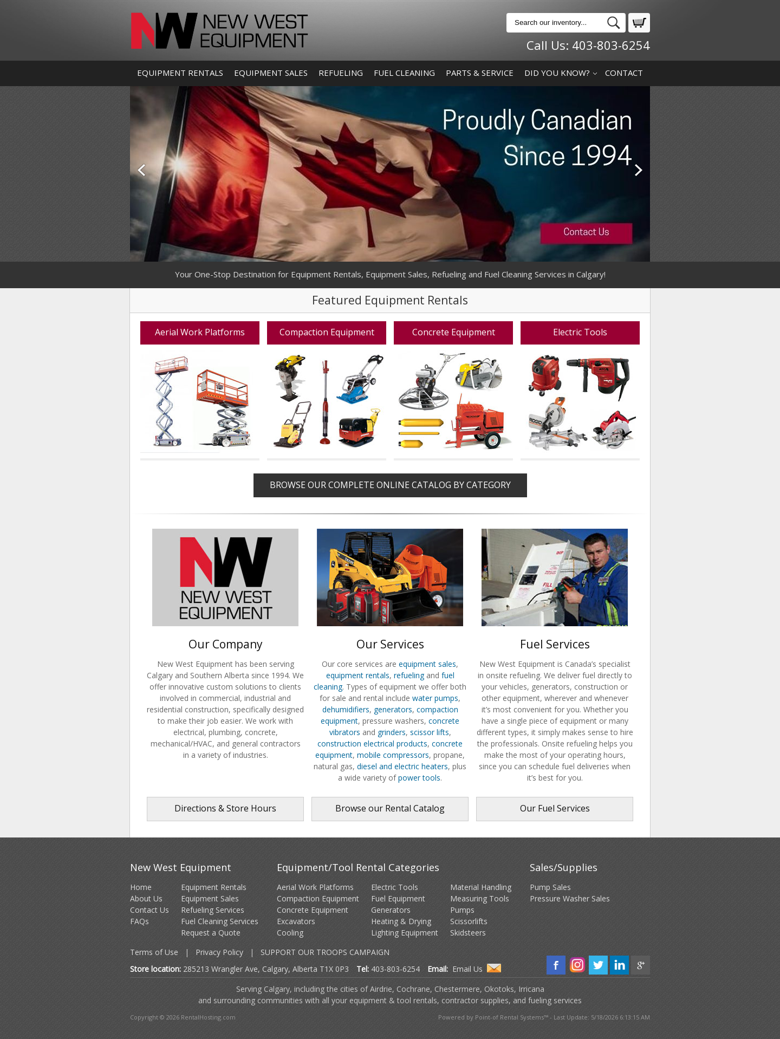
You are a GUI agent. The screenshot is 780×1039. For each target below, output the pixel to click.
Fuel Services (555, 638)
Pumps (462, 910)
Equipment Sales (271, 72)
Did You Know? (557, 72)
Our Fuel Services (555, 808)
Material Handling (480, 887)
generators (393, 709)
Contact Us (149, 910)
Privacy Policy (219, 952)
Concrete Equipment (312, 910)
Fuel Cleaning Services (219, 921)
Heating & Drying (401, 921)
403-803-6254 (611, 45)
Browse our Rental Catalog (390, 808)
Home (141, 887)
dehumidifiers (345, 709)
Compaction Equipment (318, 898)
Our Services (390, 638)
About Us (146, 898)
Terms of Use (154, 952)
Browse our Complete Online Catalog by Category (390, 485)
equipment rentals (357, 675)
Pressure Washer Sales (570, 898)
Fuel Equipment (398, 898)
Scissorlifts (468, 921)
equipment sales (427, 664)
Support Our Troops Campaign (325, 952)
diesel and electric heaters (402, 766)
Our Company (225, 638)
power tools (419, 777)
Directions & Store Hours (225, 808)
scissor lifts (429, 732)
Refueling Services (212, 910)
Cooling (290, 932)
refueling (409, 675)
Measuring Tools (479, 898)
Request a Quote (210, 932)
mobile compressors (393, 755)
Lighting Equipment (404, 932)
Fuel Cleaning (404, 72)
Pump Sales (550, 887)
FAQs (139, 921)
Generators (391, 910)
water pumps (435, 698)
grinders (392, 732)
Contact (624, 72)
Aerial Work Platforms (315, 887)
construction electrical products (372, 743)
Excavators (296, 921)
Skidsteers (468, 932)
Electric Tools (394, 887)
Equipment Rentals (180, 72)
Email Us (467, 969)
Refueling (340, 72)
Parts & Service (480, 72)
